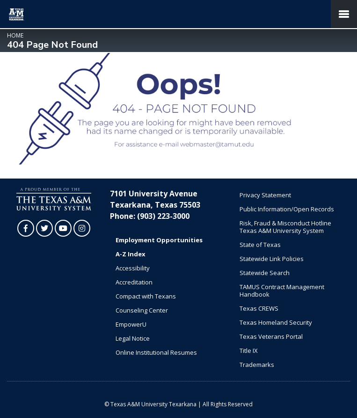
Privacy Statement (265, 195)
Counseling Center (142, 310)
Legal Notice (133, 338)
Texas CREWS (259, 308)
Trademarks (257, 364)
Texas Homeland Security (276, 322)
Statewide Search (265, 273)
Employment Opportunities (159, 240)
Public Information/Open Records (287, 209)
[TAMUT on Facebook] (25, 228)
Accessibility (133, 268)
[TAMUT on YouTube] (63, 228)
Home (15, 35)
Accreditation (134, 282)
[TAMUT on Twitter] (44, 228)
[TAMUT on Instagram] (81, 228)
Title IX (249, 350)
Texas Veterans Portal (271, 336)
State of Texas (260, 244)
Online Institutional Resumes (156, 352)
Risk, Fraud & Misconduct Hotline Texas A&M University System (285, 227)
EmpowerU (131, 324)
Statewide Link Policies (272, 258)
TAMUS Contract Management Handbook (282, 291)
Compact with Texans (146, 296)
